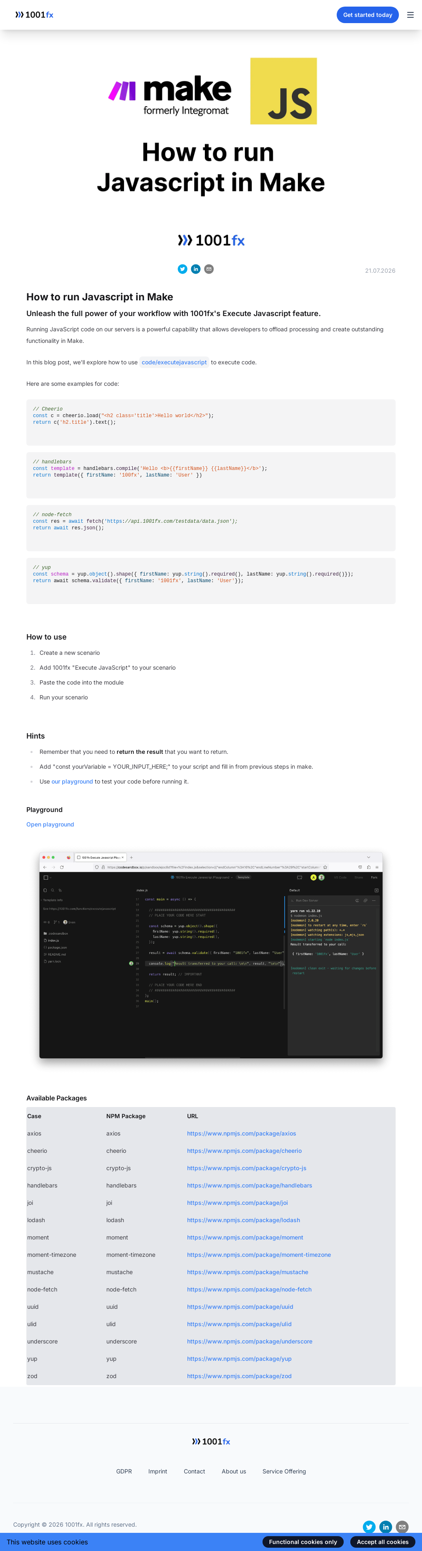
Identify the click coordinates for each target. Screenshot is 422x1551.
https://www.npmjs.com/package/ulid (239, 1323)
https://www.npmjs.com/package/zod (239, 1375)
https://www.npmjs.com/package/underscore (249, 1341)
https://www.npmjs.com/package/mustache (247, 1271)
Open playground (50, 824)
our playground (72, 781)
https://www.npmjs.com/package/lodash (243, 1219)
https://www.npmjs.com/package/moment (245, 1237)
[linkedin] (196, 269)
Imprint (157, 1471)
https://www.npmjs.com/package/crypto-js (247, 1167)
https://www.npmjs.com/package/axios (241, 1133)
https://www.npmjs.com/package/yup (239, 1358)
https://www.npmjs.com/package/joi (237, 1202)
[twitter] (183, 269)
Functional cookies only (303, 1541)
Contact (194, 1471)
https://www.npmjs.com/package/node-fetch (249, 1289)
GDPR (124, 1471)
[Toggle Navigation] (410, 14)
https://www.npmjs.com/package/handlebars (249, 1185)
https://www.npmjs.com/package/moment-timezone (259, 1254)
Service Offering (284, 1471)
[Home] (34, 15)
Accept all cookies (383, 1541)
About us (234, 1471)
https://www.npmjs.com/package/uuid (240, 1306)
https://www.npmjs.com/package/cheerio (244, 1150)
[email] (209, 269)
